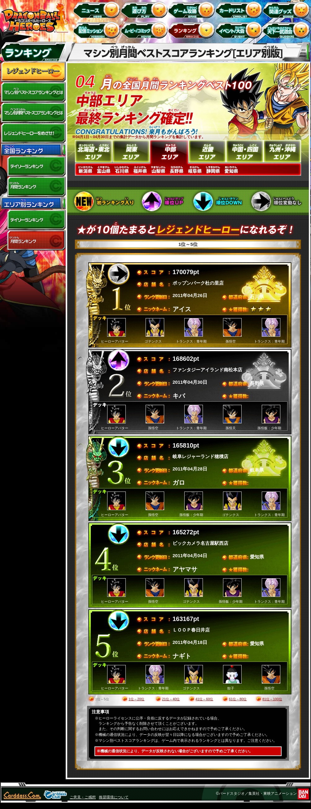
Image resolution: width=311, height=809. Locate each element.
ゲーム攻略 (192, 9)
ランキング (192, 29)
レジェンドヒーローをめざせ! (33, 133)
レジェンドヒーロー (33, 72)
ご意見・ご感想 (83, 797)
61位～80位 (238, 699)
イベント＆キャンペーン (240, 29)
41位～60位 (204, 699)
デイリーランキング (33, 166)
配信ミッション (97, 29)
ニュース (97, 9)
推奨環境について (114, 797)
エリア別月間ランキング (33, 240)
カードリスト (240, 9)
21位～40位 (171, 699)
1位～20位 (136, 699)
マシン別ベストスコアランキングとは (33, 92)
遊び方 (145, 9)
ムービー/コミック (145, 29)
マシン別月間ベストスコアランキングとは (33, 113)
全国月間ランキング (33, 187)
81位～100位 (272, 699)
